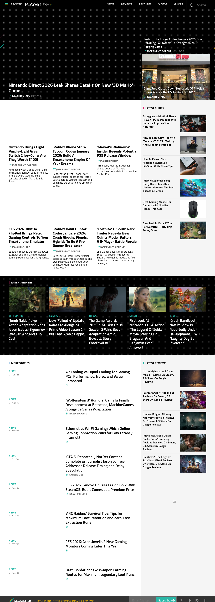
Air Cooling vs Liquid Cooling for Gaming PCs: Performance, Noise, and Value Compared (97, 373)
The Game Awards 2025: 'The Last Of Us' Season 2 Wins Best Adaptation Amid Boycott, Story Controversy (106, 328)
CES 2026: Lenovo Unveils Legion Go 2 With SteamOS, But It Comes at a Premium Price (100, 477)
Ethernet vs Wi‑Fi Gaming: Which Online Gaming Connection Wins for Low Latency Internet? (98, 426)
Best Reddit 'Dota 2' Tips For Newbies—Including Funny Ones (157, 228)
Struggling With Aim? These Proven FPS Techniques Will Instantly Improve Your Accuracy (159, 123)
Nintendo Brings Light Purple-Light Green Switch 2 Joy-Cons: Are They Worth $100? (27, 152)
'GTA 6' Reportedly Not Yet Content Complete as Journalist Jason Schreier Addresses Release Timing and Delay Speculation (95, 455)
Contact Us (35, 595)
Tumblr (205, 583)
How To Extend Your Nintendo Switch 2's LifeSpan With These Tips (158, 164)
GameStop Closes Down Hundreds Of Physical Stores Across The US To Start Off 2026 (174, 92)
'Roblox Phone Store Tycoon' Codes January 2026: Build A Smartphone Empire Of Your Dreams (71, 155)
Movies (134, 313)
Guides (178, 5)
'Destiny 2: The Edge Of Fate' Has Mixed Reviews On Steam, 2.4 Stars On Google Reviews (159, 461)
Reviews (126, 5)
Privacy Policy (90, 595)
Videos (162, 5)
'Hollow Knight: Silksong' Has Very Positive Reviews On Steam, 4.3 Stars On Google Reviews (159, 418)
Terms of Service (61, 595)
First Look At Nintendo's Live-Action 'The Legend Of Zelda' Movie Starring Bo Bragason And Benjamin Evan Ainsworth (147, 331)
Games (53, 313)
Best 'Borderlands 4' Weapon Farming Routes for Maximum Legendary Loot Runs (100, 556)
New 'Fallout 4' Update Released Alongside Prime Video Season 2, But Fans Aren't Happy (66, 324)
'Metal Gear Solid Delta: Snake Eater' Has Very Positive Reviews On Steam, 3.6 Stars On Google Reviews (159, 440)
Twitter (182, 583)
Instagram (197, 583)
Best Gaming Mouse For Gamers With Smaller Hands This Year (157, 207)
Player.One (51, 5)
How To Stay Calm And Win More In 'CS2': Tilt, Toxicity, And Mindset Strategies (159, 143)
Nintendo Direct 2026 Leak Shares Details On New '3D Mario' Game (71, 89)
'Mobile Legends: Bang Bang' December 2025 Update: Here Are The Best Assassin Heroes (159, 187)
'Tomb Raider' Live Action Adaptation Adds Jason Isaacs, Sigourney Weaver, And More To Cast (27, 326)
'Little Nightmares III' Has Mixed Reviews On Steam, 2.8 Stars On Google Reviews (159, 376)
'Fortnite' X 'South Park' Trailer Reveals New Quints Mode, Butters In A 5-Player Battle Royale (117, 232)
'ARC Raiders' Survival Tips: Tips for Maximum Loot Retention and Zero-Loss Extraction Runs (97, 506)
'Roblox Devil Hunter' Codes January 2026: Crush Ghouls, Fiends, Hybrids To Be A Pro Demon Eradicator (70, 234)
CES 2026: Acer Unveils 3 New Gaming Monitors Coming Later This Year (96, 530)
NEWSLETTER (22, 583)
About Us (15, 595)
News (110, 5)
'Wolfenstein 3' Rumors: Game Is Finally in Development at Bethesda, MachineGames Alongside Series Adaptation (99, 400)
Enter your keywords (191, 5)
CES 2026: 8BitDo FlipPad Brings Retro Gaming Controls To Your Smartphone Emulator (28, 232)
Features (145, 5)
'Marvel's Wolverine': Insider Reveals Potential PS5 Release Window (117, 150)
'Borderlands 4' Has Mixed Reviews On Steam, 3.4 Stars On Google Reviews (159, 397)
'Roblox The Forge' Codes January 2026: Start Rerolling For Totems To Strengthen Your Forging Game (173, 44)
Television (16, 313)
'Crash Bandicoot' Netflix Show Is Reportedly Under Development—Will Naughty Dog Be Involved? (185, 328)
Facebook (189, 583)
